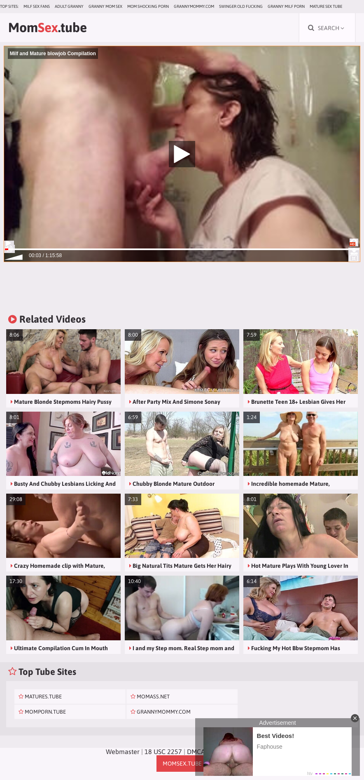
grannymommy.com (194, 6)
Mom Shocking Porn (148, 6)
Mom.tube (47, 27)
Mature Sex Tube (326, 6)
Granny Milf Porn (286, 6)
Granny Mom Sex (105, 6)
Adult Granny (69, 6)
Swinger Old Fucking (241, 6)
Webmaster (123, 751)
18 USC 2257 (163, 751)
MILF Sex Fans (36, 6)
